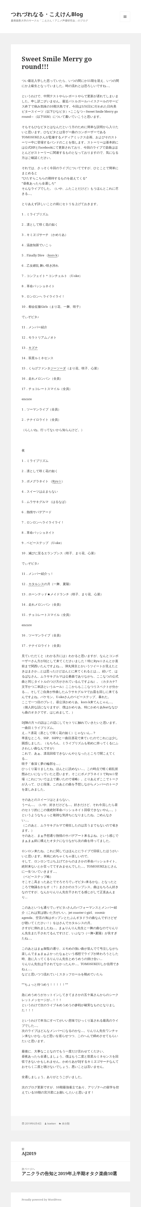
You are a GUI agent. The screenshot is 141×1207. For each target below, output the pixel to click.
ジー (53, 368)
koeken (51, 1123)
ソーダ (61, 368)
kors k (52, 255)
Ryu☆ (56, 481)
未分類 (66, 1123)
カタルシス (36, 584)
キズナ (33, 348)
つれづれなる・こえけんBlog (47, 14)
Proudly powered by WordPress (41, 1199)
